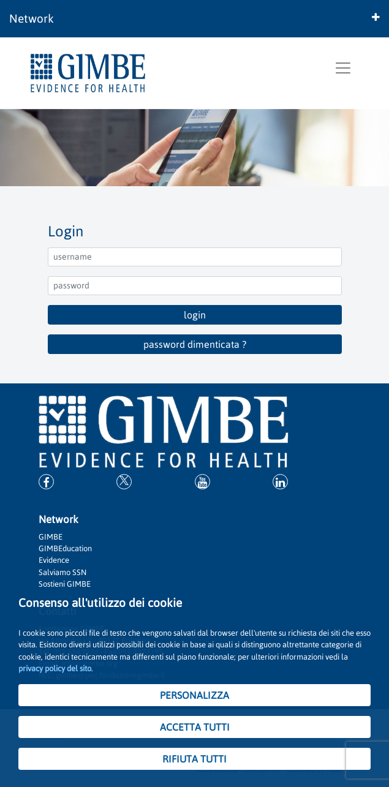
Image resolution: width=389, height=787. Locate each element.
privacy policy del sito (54, 668)
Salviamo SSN (62, 572)
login (195, 314)
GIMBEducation (65, 548)
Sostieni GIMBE (65, 584)
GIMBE (50, 536)
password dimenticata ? (194, 344)
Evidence (54, 560)
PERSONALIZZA (194, 695)
